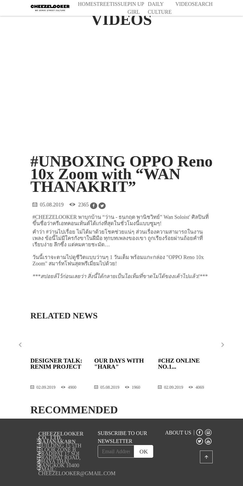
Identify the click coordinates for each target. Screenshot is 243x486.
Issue (120, 4)
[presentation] (20, 345)
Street (103, 4)
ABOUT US (178, 432)
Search (202, 4)
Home (86, 4)
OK (143, 451)
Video (183, 4)
